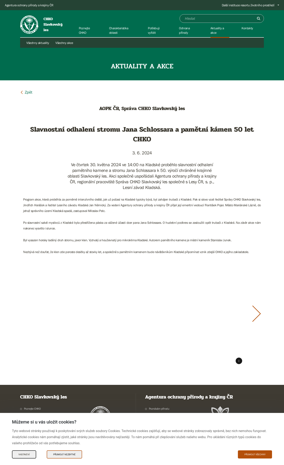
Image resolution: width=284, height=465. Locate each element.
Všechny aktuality (37, 43)
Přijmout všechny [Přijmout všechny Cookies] (255, 454)
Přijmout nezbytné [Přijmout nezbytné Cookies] (64, 454)
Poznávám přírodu (159, 408)
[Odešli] (259, 18)
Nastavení (24, 454)
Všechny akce (64, 43)
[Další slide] (257, 314)
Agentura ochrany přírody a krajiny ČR (29, 5)
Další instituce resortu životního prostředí (248, 5)
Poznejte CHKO (32, 408)
